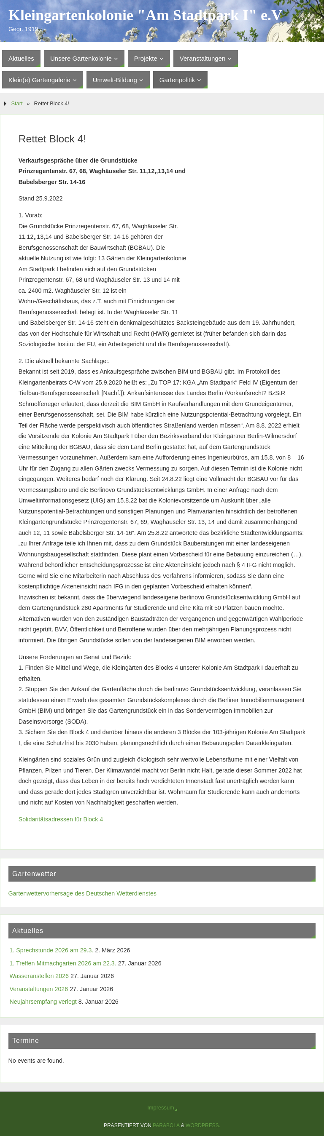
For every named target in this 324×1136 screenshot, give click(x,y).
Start (16, 103)
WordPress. (203, 1125)
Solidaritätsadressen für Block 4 (61, 819)
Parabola (166, 1125)
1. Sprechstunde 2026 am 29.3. (52, 950)
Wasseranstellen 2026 (39, 976)
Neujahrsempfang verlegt (43, 1001)
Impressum (160, 1107)
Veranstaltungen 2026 (39, 989)
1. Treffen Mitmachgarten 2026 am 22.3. (63, 963)
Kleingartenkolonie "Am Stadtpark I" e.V (145, 15)
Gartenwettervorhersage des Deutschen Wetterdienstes (82, 893)
